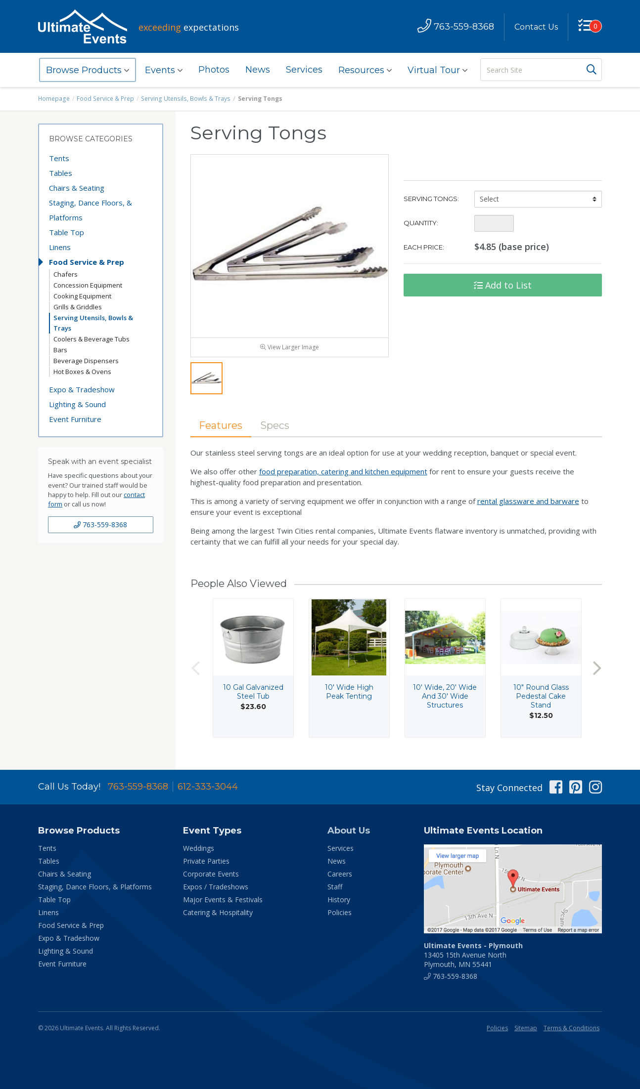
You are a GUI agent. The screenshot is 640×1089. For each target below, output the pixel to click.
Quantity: (421, 223)
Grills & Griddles (77, 306)
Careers (339, 874)
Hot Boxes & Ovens (82, 371)
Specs (275, 425)
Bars (60, 349)
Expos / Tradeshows (215, 886)
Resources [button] (365, 70)
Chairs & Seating (76, 188)
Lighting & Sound (77, 404)
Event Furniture (75, 419)
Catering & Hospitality (218, 912)
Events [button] (164, 70)
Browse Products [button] (87, 70)
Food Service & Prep (105, 98)
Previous (195, 668)
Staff (334, 886)
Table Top (66, 232)
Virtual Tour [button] (437, 70)
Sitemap (525, 1028)
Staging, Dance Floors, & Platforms (90, 210)
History (338, 899)
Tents (59, 158)
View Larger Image (289, 347)
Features (221, 425)
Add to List (503, 285)
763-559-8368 (100, 524)
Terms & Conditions (571, 1028)
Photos (213, 69)
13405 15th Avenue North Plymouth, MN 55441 (473, 955)
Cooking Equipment (82, 296)
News (257, 69)
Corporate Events (211, 874)
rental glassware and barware (528, 501)
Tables (60, 173)
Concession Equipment (87, 285)
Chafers (65, 274)
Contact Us (536, 27)
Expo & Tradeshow (82, 389)
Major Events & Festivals (223, 899)
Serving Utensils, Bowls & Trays (183, 98)
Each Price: (424, 247)
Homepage (54, 98)
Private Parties (206, 861)
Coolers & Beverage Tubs (91, 339)
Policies (339, 912)
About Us (348, 830)
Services (304, 69)
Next (597, 668)
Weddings (198, 848)
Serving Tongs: (431, 199)
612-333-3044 (208, 786)
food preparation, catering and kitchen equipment (343, 471)
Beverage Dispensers (86, 360)
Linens (60, 247)
